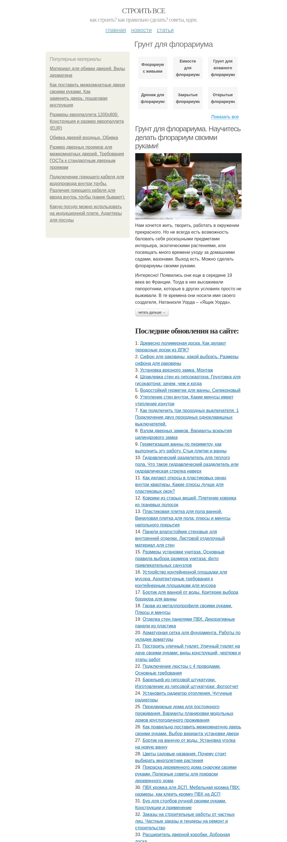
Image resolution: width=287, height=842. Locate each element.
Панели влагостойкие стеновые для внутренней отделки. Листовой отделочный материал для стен (180, 538)
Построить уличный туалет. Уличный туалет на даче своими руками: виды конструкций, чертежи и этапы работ (188, 653)
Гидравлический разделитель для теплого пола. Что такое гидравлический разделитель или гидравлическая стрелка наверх (187, 464)
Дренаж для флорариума (153, 98)
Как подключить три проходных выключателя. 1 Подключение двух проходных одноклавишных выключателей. (187, 417)
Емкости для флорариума (188, 68)
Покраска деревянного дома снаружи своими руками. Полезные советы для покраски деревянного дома (186, 774)
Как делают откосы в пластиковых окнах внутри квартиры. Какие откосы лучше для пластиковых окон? (181, 484)
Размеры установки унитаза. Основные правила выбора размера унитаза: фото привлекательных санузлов (180, 558)
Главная (116, 30)
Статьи (165, 30)
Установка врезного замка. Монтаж (176, 370)
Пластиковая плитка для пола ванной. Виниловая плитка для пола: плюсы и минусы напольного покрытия (183, 518)
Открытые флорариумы (223, 98)
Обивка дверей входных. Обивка (84, 137)
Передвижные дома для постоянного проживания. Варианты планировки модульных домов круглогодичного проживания (184, 713)
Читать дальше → (152, 312)
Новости (141, 30)
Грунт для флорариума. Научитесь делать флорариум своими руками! (188, 137)
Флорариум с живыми (152, 67)
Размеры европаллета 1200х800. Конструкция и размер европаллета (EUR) (87, 121)
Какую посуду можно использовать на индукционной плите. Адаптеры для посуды (86, 213)
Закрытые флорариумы (188, 98)
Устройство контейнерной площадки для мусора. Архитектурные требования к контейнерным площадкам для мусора (181, 579)
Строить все (143, 11)
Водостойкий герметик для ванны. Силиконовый (190, 390)
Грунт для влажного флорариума (223, 68)
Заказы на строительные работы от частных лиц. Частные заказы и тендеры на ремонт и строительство (185, 821)
